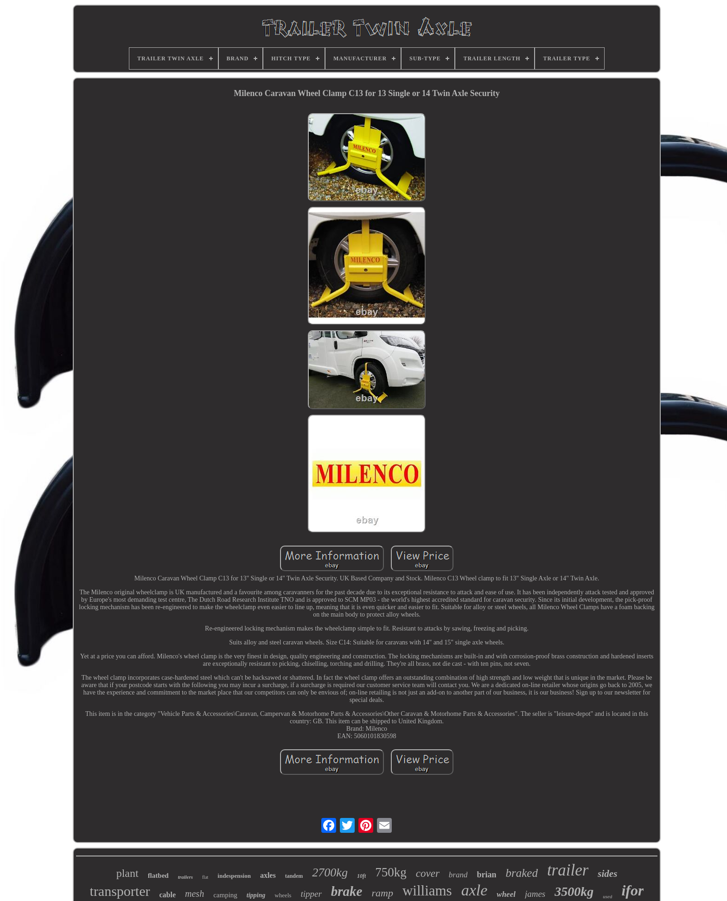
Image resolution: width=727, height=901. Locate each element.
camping (225, 895)
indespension (234, 875)
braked (521, 873)
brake (347, 891)
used (607, 896)
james (535, 894)
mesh (194, 893)
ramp (382, 893)
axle (474, 890)
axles (268, 875)
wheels (282, 895)
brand (458, 874)
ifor (632, 890)
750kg (391, 872)
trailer (567, 870)
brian (486, 874)
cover (428, 873)
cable (167, 895)
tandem (294, 876)
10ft (361, 876)
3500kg (574, 891)
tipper (310, 894)
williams (427, 890)
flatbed (158, 875)
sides (607, 873)
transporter (120, 891)
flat (205, 877)
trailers (185, 877)
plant (127, 873)
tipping (256, 895)
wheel (506, 894)
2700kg (330, 872)
